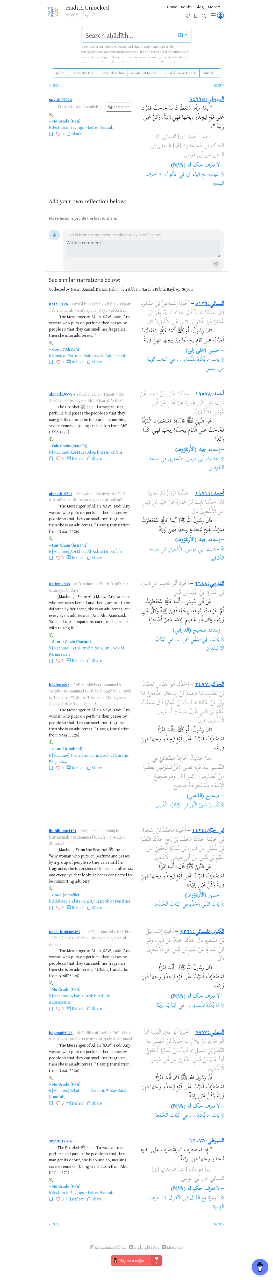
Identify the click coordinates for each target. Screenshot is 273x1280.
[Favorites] (190, 12)
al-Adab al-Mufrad (144, 72)
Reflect (78, 362)
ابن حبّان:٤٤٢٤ (208, 831)
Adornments (60, 1002)
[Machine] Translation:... (73, 755)
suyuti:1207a (60, 1141)
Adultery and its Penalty (73, 901)
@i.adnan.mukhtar (110, 1247)
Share (77, 134)
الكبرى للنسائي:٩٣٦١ (202, 932)
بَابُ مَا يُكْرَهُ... (204, 1116)
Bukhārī (208, 72)
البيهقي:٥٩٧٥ (209, 1032)
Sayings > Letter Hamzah (91, 127)
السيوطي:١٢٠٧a (206, 1141)
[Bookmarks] (198, 12)
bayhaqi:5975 (61, 1032)
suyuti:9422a (60, 99)
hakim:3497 (59, 685)
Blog (161, 13)
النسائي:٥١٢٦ (209, 304)
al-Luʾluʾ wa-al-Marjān (180, 72)
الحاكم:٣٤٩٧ (209, 685)
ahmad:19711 (60, 493)
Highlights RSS (147, 1247)
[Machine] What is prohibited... (79, 996)
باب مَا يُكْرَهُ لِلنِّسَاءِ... (198, 360)
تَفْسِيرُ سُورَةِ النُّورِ (205, 805)
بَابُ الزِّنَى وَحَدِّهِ (204, 904)
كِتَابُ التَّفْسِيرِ (168, 805)
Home (133, 13)
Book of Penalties (115, 901)
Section (58, 127)
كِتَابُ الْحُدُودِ (168, 904)
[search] (128, 35)
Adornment (115, 355)
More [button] (174, 13)
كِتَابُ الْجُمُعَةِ (168, 1116)
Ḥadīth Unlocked (86, 8)
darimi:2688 (59, 584)
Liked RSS (175, 1247)
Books (147, 13)
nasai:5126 (58, 304)
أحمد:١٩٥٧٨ (209, 394)
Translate (119, 107)
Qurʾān (59, 72)
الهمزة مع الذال (205, 1198)
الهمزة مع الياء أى (203, 174)
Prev (55, 85)
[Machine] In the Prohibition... (78, 648)
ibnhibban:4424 (62, 830)
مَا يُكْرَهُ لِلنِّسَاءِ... (203, 1005)
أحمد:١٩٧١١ (209, 493)
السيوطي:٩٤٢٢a (206, 99)
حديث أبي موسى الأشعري (194, 459)
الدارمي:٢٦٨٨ (209, 584)
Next (217, 85)
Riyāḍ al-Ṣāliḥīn (113, 72)
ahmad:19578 (60, 394)
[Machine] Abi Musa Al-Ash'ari (78, 452)
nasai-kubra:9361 (64, 931)
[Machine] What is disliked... (76, 1090)
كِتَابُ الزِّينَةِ (166, 1005)
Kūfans (116, 452)
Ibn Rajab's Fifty (82, 72)
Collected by (59, 289)
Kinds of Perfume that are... (76, 355)
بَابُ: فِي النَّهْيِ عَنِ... (197, 639)
